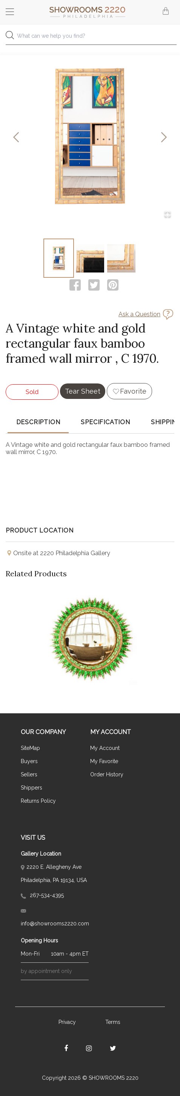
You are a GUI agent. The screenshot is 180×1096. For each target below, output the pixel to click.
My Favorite (104, 761)
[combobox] (90, 38)
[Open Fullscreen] (167, 214)
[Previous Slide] (16, 137)
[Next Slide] (164, 137)
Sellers (29, 774)
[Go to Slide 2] (90, 258)
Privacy (67, 1022)
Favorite (133, 391)
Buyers (29, 761)
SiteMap (30, 748)
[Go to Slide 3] (121, 258)
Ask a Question (139, 314)
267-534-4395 (42, 895)
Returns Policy (38, 801)
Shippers (31, 788)
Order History (106, 774)
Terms (112, 1022)
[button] (90, 137)
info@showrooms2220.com (55, 918)
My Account (105, 748)
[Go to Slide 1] (58, 258)
